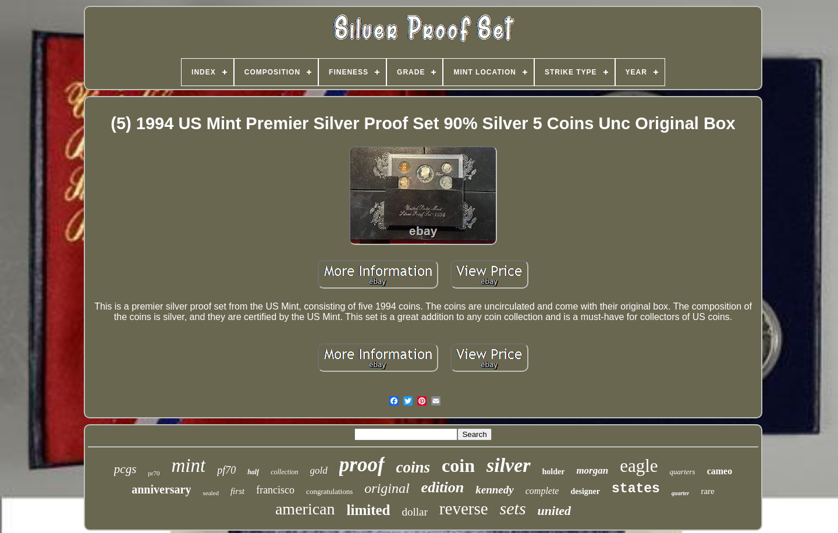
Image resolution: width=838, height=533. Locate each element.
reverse (463, 508)
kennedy (494, 490)
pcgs (125, 469)
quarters (682, 471)
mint (189, 465)
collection (284, 472)
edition (442, 487)
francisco (275, 490)
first (237, 491)
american (305, 509)
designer (585, 491)
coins (413, 467)
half (253, 472)
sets (513, 508)
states (636, 488)
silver (509, 465)
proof (362, 464)
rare (707, 491)
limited (368, 510)
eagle (639, 466)
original (386, 488)
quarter (681, 493)
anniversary (161, 489)
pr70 (153, 473)
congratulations (329, 491)
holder (553, 471)
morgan (592, 470)
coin (458, 465)
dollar (415, 512)
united (554, 510)
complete (542, 491)
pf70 (226, 470)
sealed (210, 492)
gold (319, 470)
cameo (720, 471)
